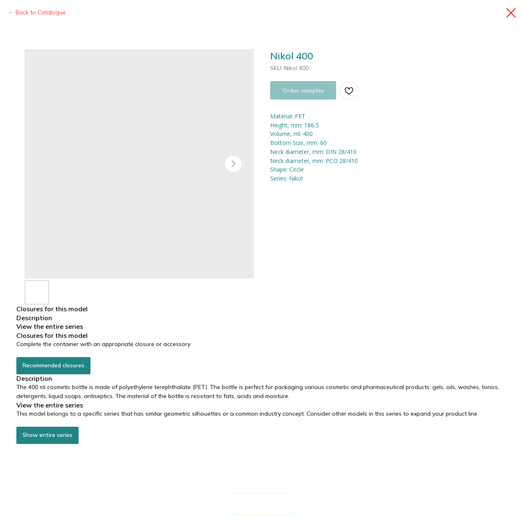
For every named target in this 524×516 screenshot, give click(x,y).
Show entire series (47, 435)
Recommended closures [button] (53, 365)
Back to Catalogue (41, 12)
